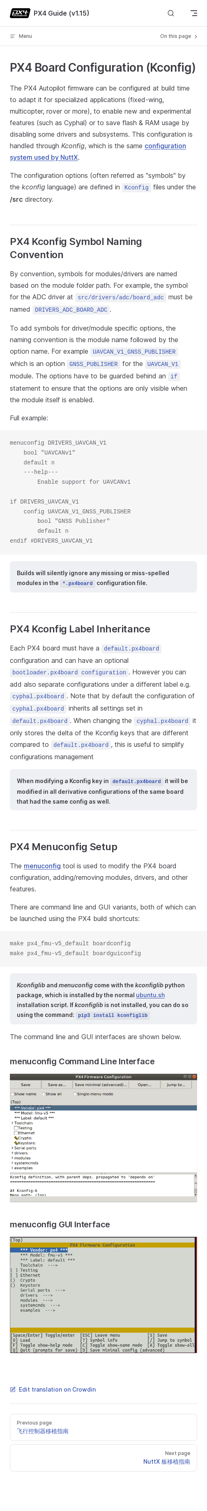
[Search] (171, 13)
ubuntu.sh (150, 994)
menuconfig (42, 866)
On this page (179, 36)
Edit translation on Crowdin (53, 1389)
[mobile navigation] (194, 13)
